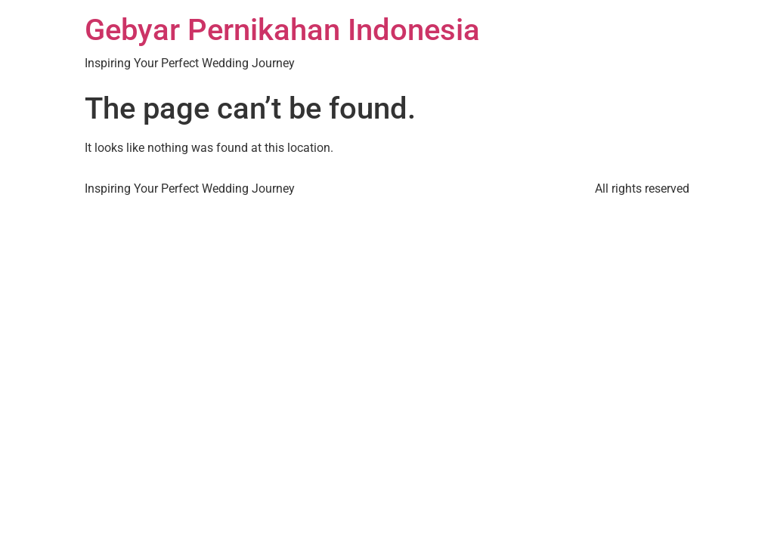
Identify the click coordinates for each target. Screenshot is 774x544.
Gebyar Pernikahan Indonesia (282, 30)
